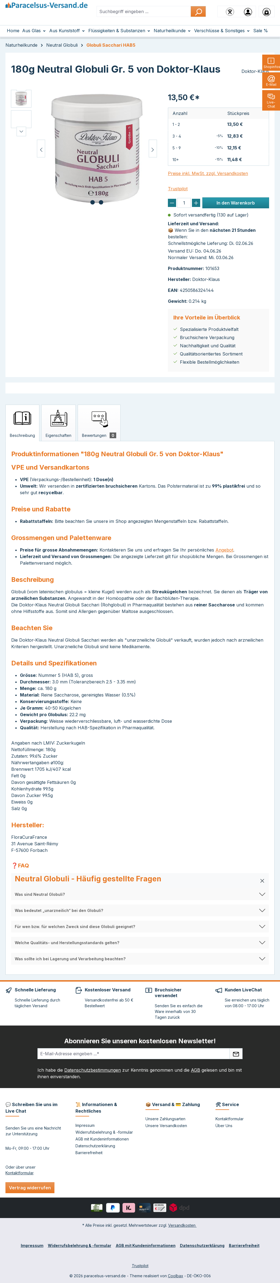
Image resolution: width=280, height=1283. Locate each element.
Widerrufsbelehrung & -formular (104, 1132)
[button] (140, 880)
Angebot (224, 550)
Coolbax (175, 1275)
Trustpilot (178, 188)
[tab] (22, 423)
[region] (83, 148)
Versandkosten (182, 1225)
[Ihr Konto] (248, 11)
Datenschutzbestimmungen (92, 1070)
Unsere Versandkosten (166, 1125)
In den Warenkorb (236, 203)
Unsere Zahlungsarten (165, 1118)
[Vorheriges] (41, 149)
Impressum (85, 1125)
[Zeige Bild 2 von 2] (101, 202)
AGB (195, 1070)
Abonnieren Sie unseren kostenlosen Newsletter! (140, 1041)
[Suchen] (198, 11)
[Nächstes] (153, 149)
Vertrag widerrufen (30, 1187)
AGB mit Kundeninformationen (102, 1139)
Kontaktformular (19, 1173)
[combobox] (144, 11)
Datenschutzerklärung (95, 1145)
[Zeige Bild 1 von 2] (93, 202)
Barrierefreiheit (89, 1152)
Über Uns (223, 1125)
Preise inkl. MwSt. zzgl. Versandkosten (208, 173)
